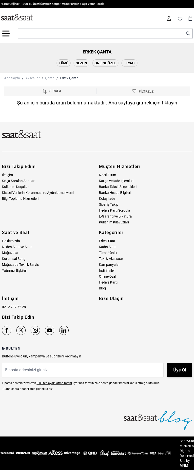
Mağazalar (10, 253)
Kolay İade (107, 199)
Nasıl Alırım (107, 175)
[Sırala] (51, 91)
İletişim (7, 175)
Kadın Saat (107, 247)
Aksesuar (32, 78)
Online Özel (105, 63)
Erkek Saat (107, 241)
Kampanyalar (109, 265)
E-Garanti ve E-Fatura (115, 216)
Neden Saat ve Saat (17, 247)
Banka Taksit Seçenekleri (117, 187)
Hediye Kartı (108, 282)
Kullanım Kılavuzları (114, 222)
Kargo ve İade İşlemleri (116, 181)
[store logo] (17, 17)
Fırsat (129, 63)
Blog (102, 288)
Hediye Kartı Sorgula (114, 210)
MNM (184, 466)
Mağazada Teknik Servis (20, 265)
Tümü (63, 63)
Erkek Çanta (69, 78)
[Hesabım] (168, 18)
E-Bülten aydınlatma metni (54, 383)
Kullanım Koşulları (15, 187)
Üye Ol (179, 369)
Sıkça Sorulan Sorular (18, 181)
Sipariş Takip (108, 204)
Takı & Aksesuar (111, 259)
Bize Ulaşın (111, 298)
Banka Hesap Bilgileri (115, 193)
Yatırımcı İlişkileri (14, 270)
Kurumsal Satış (13, 259)
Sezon (81, 63)
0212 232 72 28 (14, 307)
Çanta (50, 78)
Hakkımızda (11, 241)
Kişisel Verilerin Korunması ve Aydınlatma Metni (38, 193)
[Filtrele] (142, 91)
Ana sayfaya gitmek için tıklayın (142, 103)
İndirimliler (107, 270)
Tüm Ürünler (108, 253)
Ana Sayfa (12, 78)
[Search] (188, 33)
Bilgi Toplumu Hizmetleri (20, 199)
